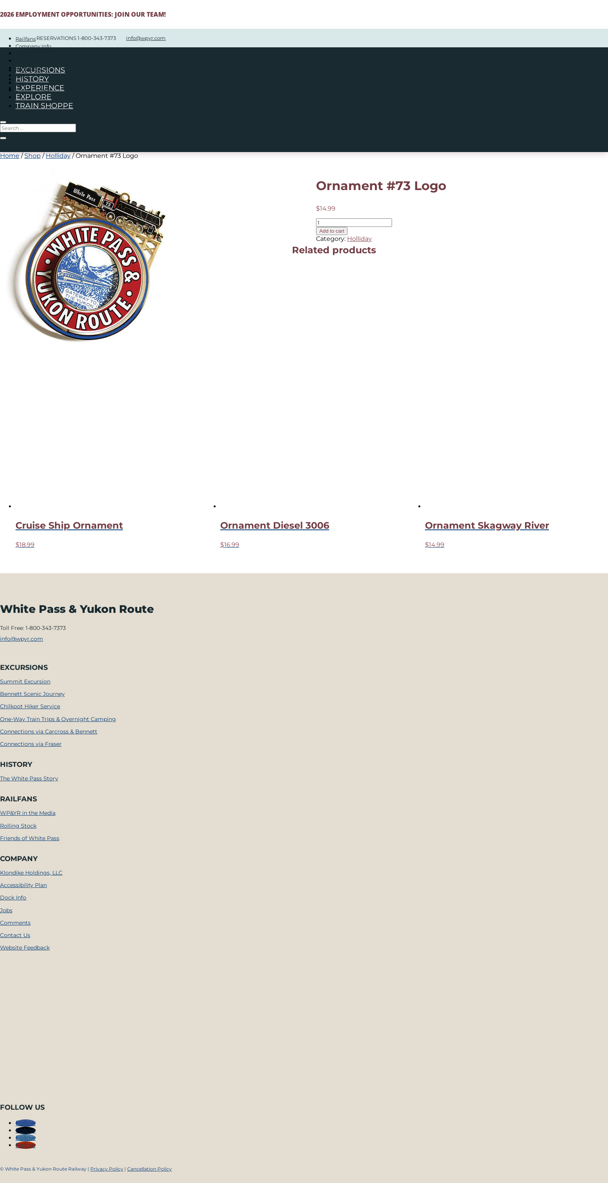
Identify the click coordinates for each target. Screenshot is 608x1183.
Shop (32, 155)
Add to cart (331, 231)
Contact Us (15, 935)
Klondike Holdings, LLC (31, 872)
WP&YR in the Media (27, 812)
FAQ (21, 83)
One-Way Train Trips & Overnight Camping (58, 719)
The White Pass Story (29, 778)
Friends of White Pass (29, 838)
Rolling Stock (18, 825)
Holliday (58, 155)
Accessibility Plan (23, 885)
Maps (22, 53)
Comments (15, 922)
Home (9, 155)
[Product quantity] (354, 222)
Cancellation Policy (149, 1169)
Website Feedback (25, 947)
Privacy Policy (106, 1169)
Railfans (26, 39)
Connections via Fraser (31, 743)
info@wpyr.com (21, 638)
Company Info (33, 46)
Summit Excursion (25, 681)
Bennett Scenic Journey (32, 693)
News (22, 76)
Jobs (6, 910)
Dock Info (13, 897)
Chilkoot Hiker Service (30, 706)
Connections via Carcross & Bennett (48, 731)
